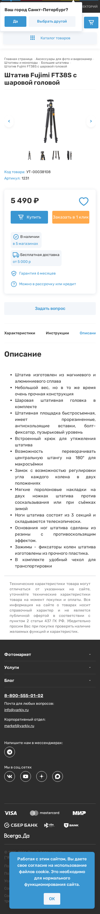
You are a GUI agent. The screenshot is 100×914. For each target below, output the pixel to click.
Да (15, 21)
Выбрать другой (52, 21)
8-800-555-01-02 (23, 695)
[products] (89, 6)
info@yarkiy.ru (16, 710)
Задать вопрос (50, 308)
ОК (52, 898)
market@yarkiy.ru (19, 726)
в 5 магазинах (25, 243)
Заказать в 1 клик (71, 217)
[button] (29, 155)
